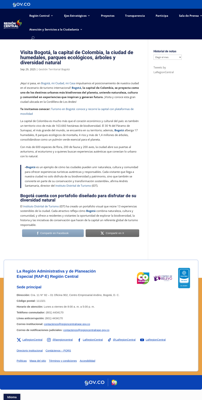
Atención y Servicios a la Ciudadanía (54, 29)
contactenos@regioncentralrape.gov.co (67, 324)
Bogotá (76, 88)
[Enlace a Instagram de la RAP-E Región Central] (60, 340)
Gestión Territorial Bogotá (54, 69)
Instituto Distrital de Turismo (73, 185)
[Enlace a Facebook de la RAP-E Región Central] (91, 340)
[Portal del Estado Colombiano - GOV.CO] (21, 4)
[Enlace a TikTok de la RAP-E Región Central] (122, 340)
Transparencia (135, 15)
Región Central (39, 15)
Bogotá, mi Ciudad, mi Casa (58, 83)
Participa (162, 15)
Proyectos (107, 15)
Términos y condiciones (63, 360)
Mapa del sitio (38, 360)
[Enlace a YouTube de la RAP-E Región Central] (155, 340)
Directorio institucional (30, 350)
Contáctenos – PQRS (59, 350)
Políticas (22, 360)
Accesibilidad (89, 360)
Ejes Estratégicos (75, 15)
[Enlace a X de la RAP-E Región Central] (30, 340)
